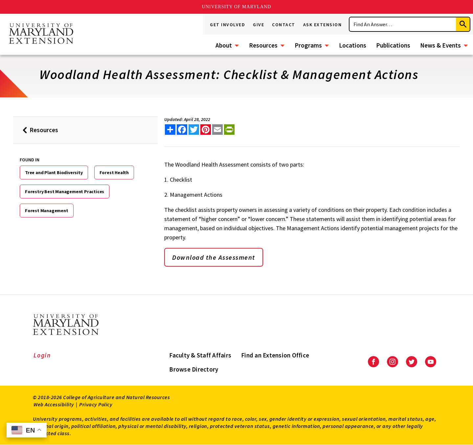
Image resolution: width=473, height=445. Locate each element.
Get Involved (227, 25)
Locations (352, 45)
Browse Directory (193, 369)
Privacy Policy (95, 404)
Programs (308, 45)
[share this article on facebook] (182, 129)
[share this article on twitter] (194, 129)
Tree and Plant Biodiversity (54, 172)
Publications (393, 45)
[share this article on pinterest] (206, 129)
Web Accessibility (54, 404)
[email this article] (217, 129)
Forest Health (114, 172)
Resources (263, 45)
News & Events (440, 45)
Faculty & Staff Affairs (200, 355)
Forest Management (46, 210)
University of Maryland (236, 6)
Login (42, 355)
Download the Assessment (213, 257)
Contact (283, 25)
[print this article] (229, 129)
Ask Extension (322, 25)
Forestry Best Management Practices (64, 191)
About (223, 45)
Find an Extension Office (275, 355)
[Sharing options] (170, 129)
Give (258, 25)
